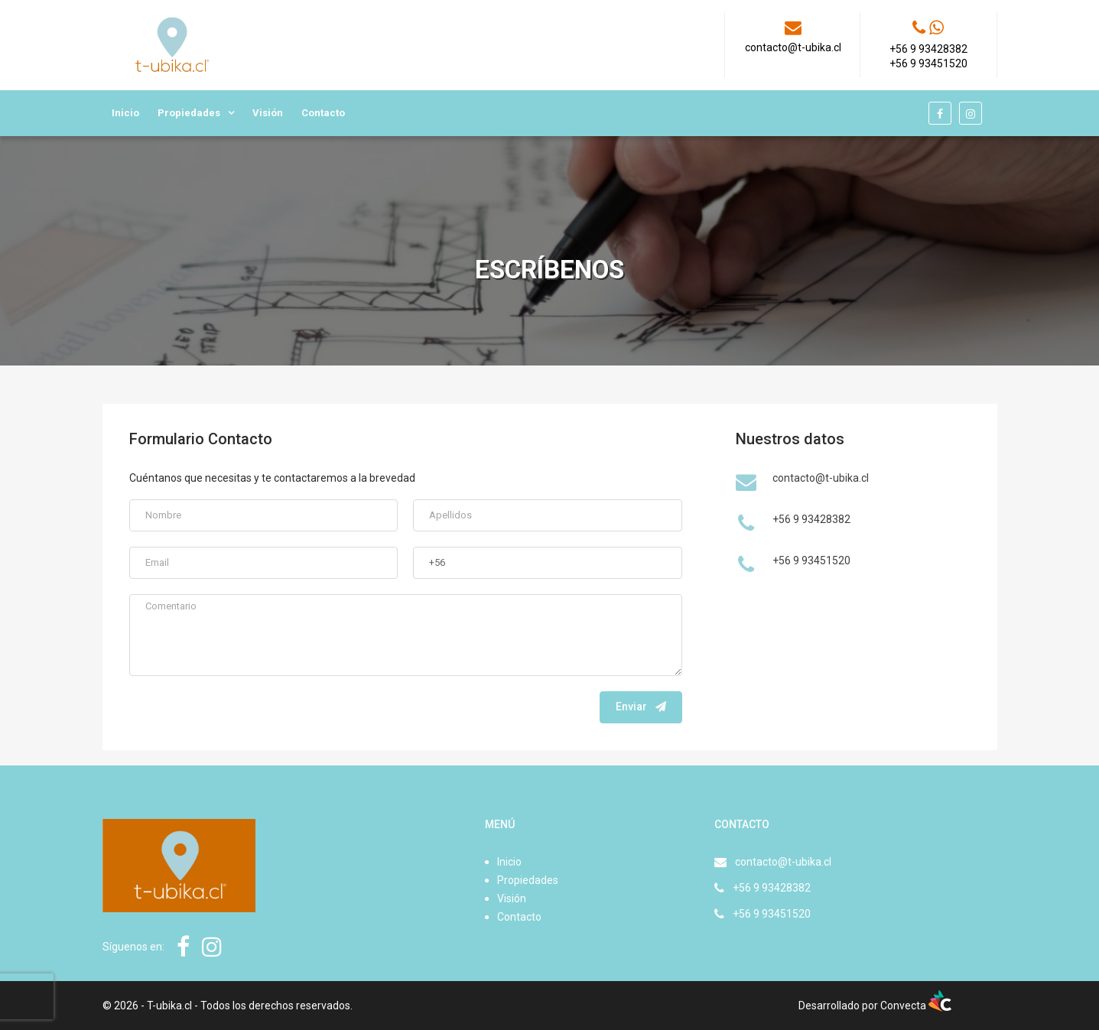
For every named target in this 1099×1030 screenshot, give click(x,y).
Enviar (641, 706)
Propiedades (189, 113)
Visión (267, 113)
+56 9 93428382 (772, 888)
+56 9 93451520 (772, 914)
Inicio (125, 113)
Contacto (323, 113)
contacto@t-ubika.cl (783, 862)
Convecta (915, 1005)
